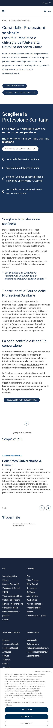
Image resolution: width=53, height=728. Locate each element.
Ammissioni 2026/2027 (14, 86)
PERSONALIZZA (26, 723)
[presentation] (26, 451)
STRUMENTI (30, 569)
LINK (3, 569)
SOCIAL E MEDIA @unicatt (11, 632)
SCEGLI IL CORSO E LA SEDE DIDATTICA (20, 149)
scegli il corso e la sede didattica (20, 92)
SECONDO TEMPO (32, 632)
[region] (26, 698)
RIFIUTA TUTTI (26, 717)
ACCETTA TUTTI (26, 710)
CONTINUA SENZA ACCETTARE (41, 671)
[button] (45, 11)
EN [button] (49, 11)
